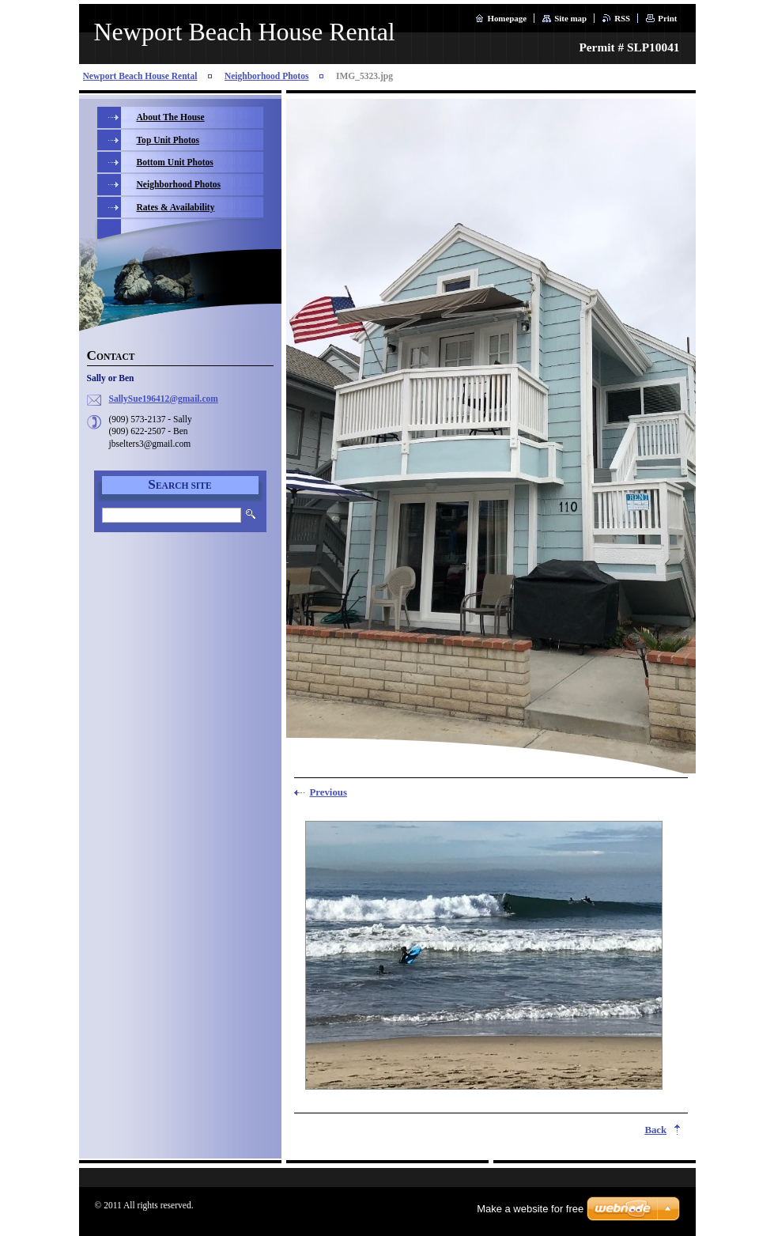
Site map (570, 18)
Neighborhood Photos (267, 76)
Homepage (507, 18)
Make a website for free (530, 1209)
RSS (622, 18)
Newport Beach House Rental (140, 76)
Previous (328, 792)
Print (667, 18)
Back (655, 1130)
